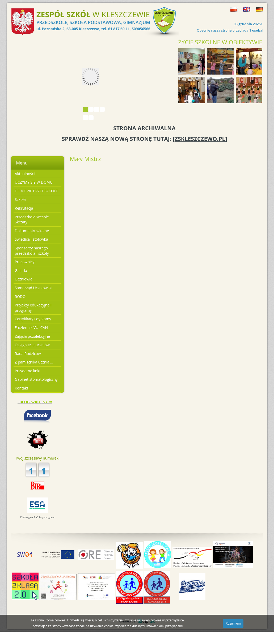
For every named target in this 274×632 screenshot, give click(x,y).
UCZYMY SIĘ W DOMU (34, 182)
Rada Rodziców (28, 353)
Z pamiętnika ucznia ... (34, 362)
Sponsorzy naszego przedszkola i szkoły (32, 250)
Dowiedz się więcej (80, 620)
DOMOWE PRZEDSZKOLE (36, 190)
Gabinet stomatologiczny (36, 379)
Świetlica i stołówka (31, 239)
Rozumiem (233, 623)
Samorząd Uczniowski (34, 287)
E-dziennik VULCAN (31, 327)
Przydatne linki (27, 370)
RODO (20, 296)
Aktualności (25, 173)
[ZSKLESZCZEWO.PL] (200, 138)
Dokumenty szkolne (32, 230)
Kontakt (21, 388)
